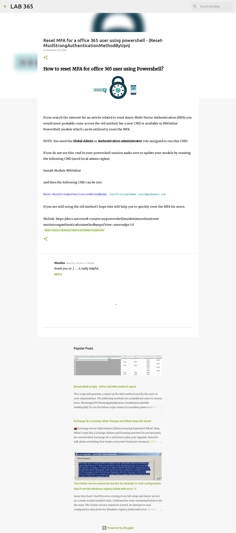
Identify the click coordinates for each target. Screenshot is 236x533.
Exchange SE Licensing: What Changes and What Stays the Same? (112, 421)
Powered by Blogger (118, 528)
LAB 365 (21, 6)
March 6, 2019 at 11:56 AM (80, 263)
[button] (45, 57)
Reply (58, 274)
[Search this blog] (213, 6)
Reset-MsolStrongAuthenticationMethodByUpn (74, 230)
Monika (59, 263)
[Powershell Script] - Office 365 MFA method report (105, 386)
